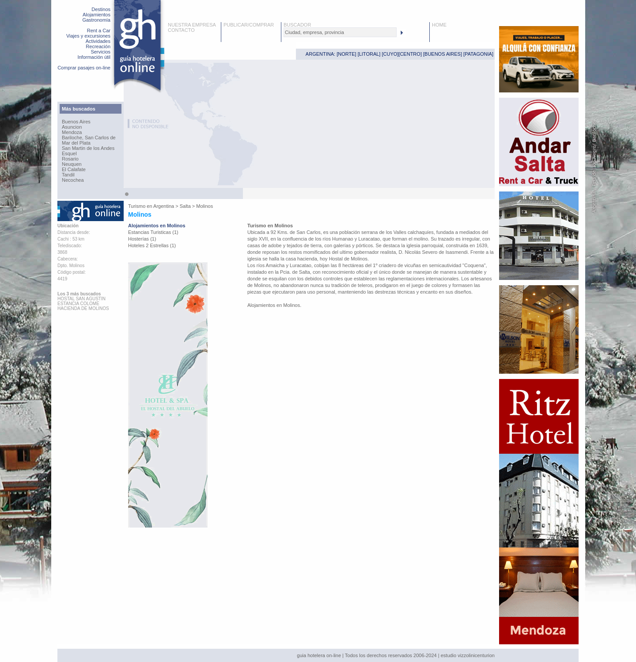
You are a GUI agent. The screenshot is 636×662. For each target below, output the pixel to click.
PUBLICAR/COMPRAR (248, 24)
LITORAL (369, 54)
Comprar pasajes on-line (83, 67)
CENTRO (410, 54)
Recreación (98, 46)
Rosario (70, 158)
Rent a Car (98, 30)
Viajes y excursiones (88, 35)
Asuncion (72, 127)
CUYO (390, 54)
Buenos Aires (76, 121)
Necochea (73, 180)
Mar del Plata (76, 142)
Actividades (98, 41)
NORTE (346, 54)
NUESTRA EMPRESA (192, 24)
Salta (185, 206)
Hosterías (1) (142, 238)
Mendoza (72, 132)
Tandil (68, 174)
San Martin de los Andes (88, 148)
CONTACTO (181, 30)
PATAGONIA (478, 54)
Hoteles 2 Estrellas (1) (152, 245)
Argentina (163, 206)
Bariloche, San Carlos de (89, 137)
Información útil (93, 57)
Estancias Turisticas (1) (153, 232)
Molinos (204, 206)
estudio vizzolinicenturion (468, 655)
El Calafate (74, 169)
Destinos (100, 9)
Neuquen (72, 164)
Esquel (69, 153)
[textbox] (340, 32)
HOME (439, 24)
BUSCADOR (297, 24)
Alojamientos (96, 14)
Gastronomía (96, 20)
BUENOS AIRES (442, 54)
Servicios (100, 51)
